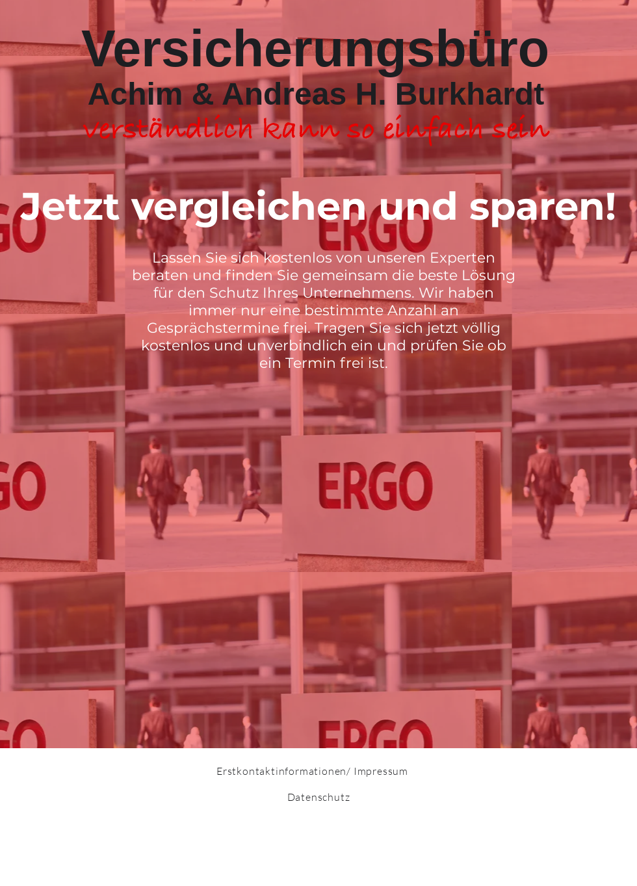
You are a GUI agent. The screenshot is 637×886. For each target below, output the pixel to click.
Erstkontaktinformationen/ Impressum (312, 770)
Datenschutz (318, 796)
